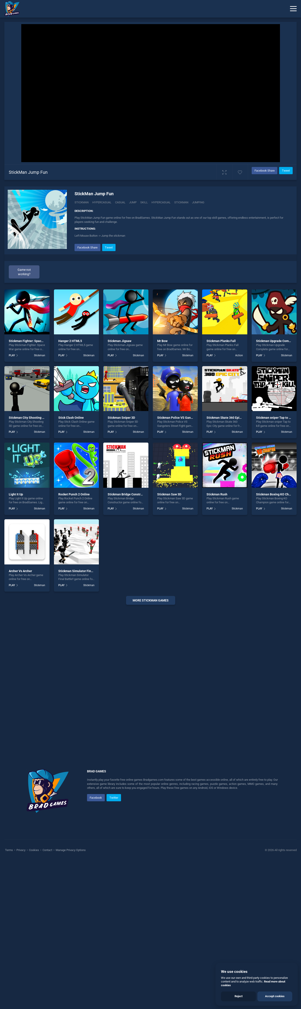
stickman (181, 202)
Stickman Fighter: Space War (29, 341)
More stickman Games (151, 600)
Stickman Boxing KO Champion (277, 494)
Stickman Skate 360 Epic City (227, 417)
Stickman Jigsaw (119, 341)
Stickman (82, 202)
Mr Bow (162, 341)
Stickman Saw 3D (169, 494)
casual (120, 202)
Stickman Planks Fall (221, 341)
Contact (47, 850)
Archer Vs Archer (20, 571)
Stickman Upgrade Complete (276, 341)
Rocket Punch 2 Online (74, 494)
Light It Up (16, 494)
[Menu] (293, 8)
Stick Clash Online (71, 417)
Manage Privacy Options (70, 850)
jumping (198, 202)
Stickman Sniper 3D (121, 417)
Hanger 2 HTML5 (70, 341)
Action (239, 355)
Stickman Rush (217, 494)
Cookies (34, 850)
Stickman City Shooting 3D (27, 417)
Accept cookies (275, 996)
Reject (238, 996)
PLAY (12, 355)
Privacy (21, 850)
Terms (9, 850)
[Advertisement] (150, 675)
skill (144, 202)
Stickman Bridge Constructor (128, 494)
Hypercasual (101, 202)
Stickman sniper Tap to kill (274, 417)
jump (133, 202)
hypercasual (161, 202)
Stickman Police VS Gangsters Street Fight (187, 417)
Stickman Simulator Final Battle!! (81, 571)
